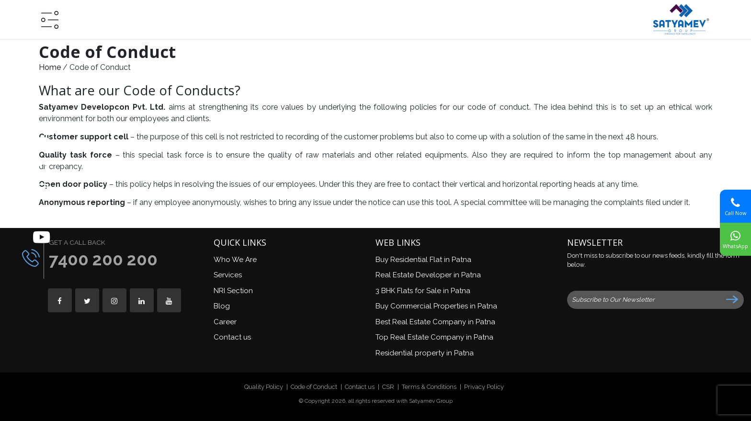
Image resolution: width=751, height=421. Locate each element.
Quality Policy (263, 386)
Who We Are (235, 259)
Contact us (232, 337)
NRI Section (233, 290)
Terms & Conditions (429, 386)
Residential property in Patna (425, 353)
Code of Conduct (314, 386)
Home (50, 67)
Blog (222, 306)
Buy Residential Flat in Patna (423, 259)
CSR (388, 386)
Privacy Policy (484, 386)
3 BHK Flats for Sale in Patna (423, 290)
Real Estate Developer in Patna (428, 275)
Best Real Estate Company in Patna (435, 322)
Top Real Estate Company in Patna (434, 337)
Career (225, 322)
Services (228, 275)
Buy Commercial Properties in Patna (436, 306)
